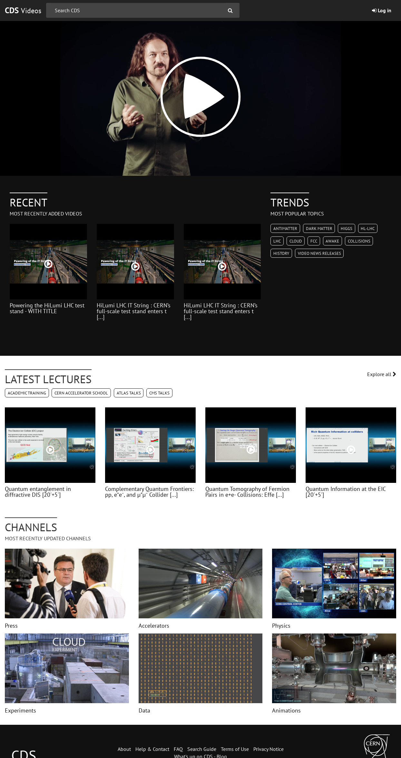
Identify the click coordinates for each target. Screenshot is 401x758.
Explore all (381, 374)
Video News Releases (319, 253)
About (124, 749)
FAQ (178, 749)
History (281, 253)
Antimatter (285, 228)
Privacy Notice (268, 749)
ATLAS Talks (129, 393)
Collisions (359, 241)
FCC (313, 241)
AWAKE (332, 241)
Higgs (346, 228)
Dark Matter (319, 228)
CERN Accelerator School (81, 393)
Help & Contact (152, 749)
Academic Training (27, 393)
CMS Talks (159, 393)
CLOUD (295, 241)
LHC (277, 241)
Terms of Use (235, 749)
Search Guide (201, 749)
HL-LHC (368, 228)
